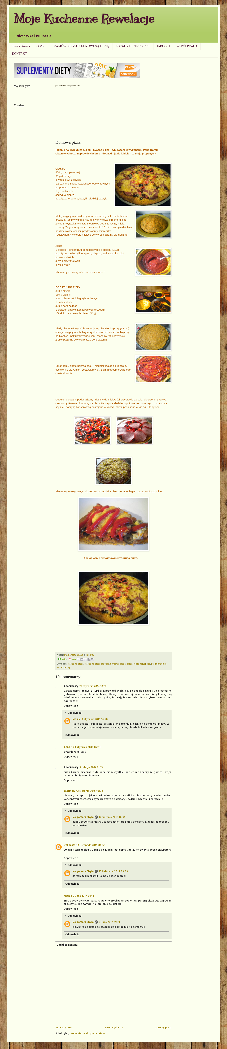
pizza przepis (158, 663)
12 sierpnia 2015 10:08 (89, 790)
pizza (129, 663)
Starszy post (163, 1027)
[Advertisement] (113, 112)
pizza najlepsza (141, 663)
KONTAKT (19, 53)
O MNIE (41, 46)
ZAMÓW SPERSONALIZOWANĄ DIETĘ (81, 46)
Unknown (69, 844)
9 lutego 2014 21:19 (91, 767)
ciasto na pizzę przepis (96, 663)
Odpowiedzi (74, 712)
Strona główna (21, 46)
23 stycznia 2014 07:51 (87, 746)
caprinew (69, 790)
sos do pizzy (63, 667)
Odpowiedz (71, 705)
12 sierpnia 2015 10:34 (112, 817)
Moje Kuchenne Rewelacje (84, 18)
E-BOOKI (163, 46)
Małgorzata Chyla (83, 817)
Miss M (76, 719)
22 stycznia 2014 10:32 (93, 686)
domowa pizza (118, 663)
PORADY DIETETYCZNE (133, 46)
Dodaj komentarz (67, 944)
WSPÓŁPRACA (186, 46)
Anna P (68, 746)
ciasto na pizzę (75, 663)
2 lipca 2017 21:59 (109, 921)
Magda (68, 895)
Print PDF (67, 659)
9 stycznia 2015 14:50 (94, 719)
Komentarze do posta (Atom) (88, 1033)
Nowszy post (64, 1027)
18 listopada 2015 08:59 (90, 844)
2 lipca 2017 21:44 (83, 895)
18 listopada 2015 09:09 (113, 871)
